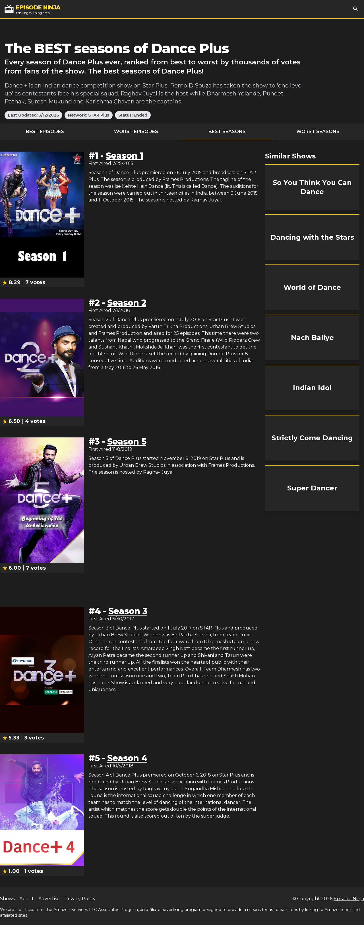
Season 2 (126, 303)
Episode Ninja (349, 898)
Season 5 (126, 441)
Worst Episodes (136, 131)
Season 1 (124, 155)
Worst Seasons (318, 131)
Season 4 (127, 758)
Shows (7, 898)
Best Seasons (227, 131)
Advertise (49, 898)
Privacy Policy (80, 898)
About (26, 898)
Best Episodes (45, 131)
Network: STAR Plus (88, 115)
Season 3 (127, 611)
